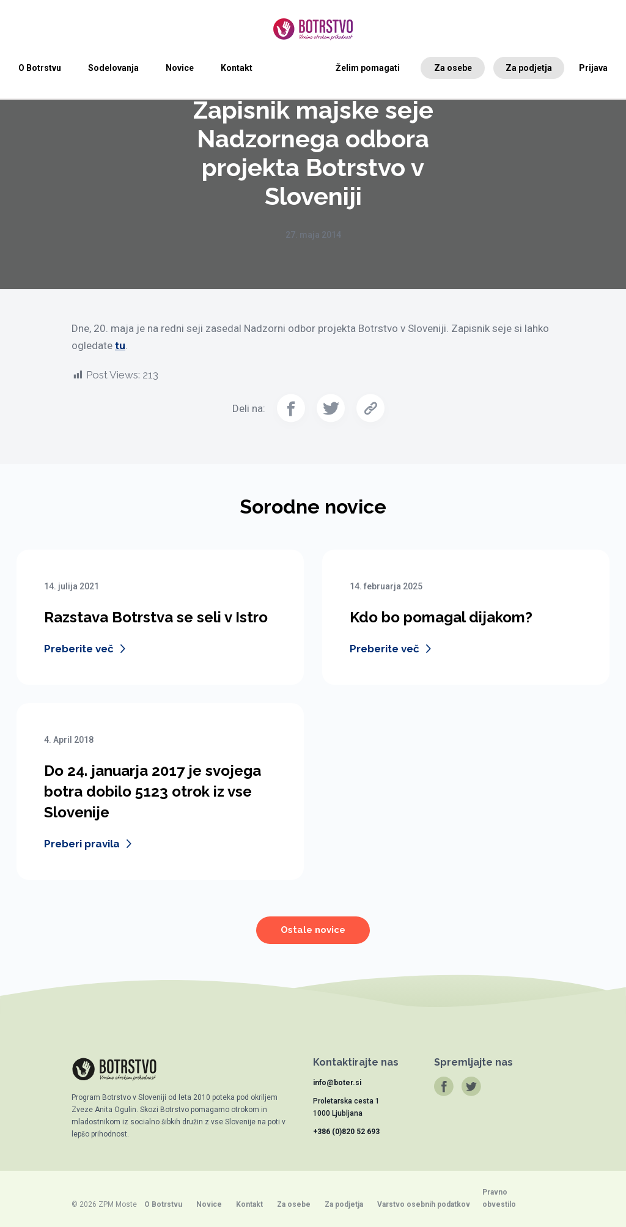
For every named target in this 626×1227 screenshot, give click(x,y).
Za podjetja (529, 68)
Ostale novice (313, 939)
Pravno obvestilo (499, 1198)
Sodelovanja (113, 68)
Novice (180, 68)
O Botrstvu (39, 68)
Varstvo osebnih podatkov (423, 1204)
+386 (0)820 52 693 (346, 1131)
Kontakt (236, 68)
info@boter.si (337, 1082)
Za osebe (453, 68)
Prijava (593, 68)
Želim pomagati (368, 68)
